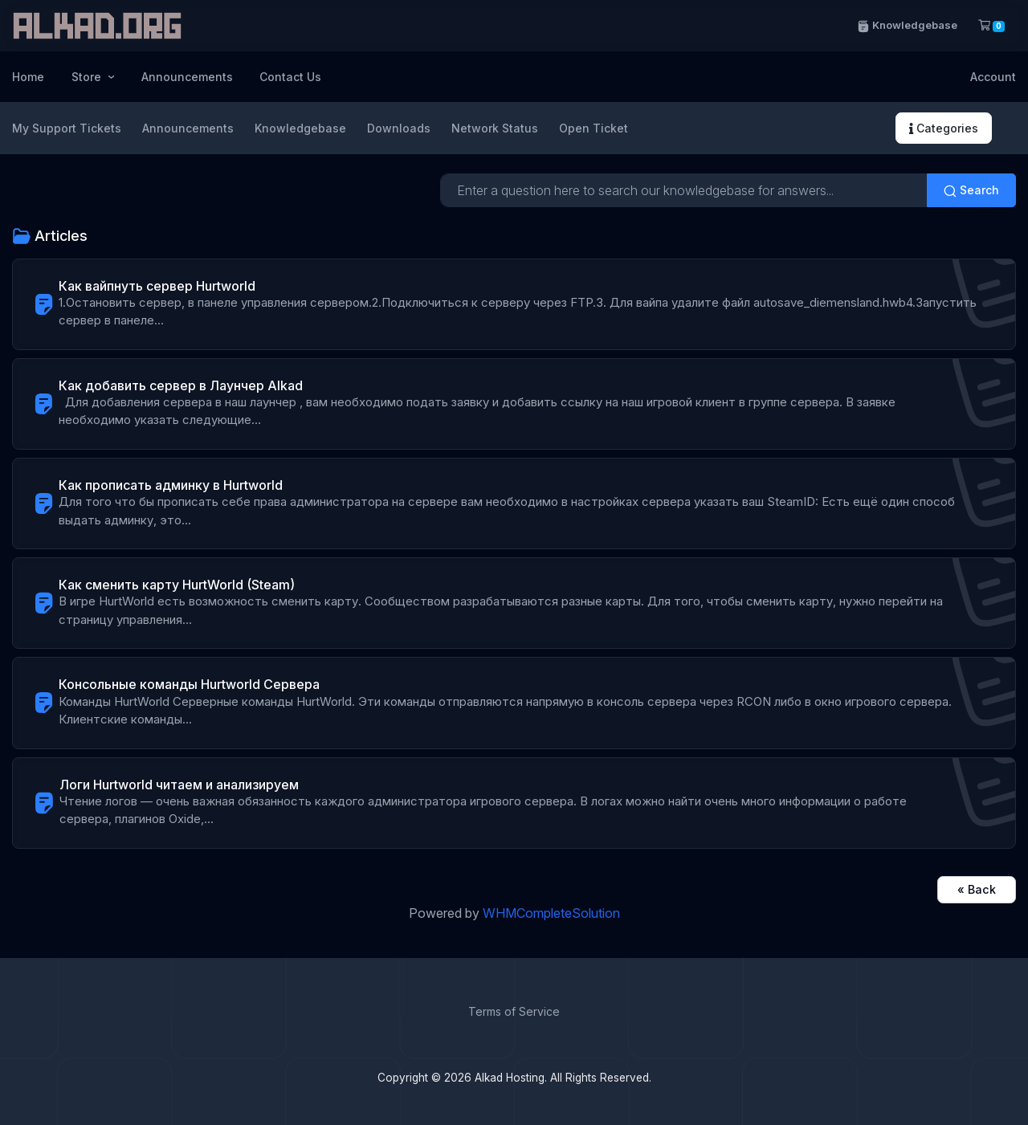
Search (971, 190)
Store (87, 77)
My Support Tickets (66, 128)
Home (28, 77)
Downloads (398, 128)
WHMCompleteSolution (551, 913)
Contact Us (290, 77)
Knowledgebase (907, 25)
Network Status (494, 128)
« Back (976, 889)
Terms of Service (514, 1011)
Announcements (187, 77)
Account (993, 77)
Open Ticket (593, 128)
